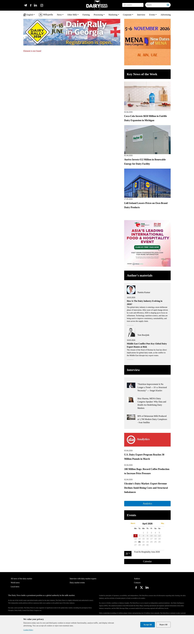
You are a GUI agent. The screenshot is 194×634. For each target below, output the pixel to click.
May (162, 523)
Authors (137, 579)
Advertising (166, 15)
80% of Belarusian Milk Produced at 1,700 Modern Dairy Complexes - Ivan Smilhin (152, 419)
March (133, 523)
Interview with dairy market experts (83, 579)
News (59, 15)
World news (15, 583)
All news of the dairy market (21, 579)
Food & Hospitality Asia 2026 (147, 552)
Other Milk (72, 15)
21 (139, 542)
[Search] (155, 5)
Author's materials (139, 275)
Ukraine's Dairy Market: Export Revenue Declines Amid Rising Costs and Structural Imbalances (146, 487)
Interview (141, 15)
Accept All (147, 625)
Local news (15, 587)
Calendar (147, 561)
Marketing (113, 15)
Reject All (163, 625)
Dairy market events (77, 583)
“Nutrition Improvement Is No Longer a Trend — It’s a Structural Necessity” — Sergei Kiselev (152, 387)
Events (152, 15)
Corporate (127, 15)
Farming (86, 15)
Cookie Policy (28, 630)
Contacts (137, 583)
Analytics (147, 503)
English (28, 15)
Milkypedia (46, 15)
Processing (98, 15)
